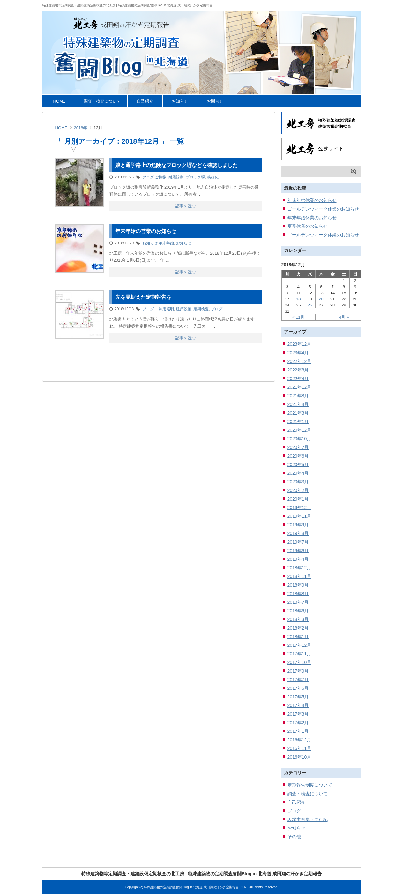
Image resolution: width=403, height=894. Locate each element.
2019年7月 (298, 541)
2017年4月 (298, 705)
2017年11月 (299, 653)
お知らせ (180, 101)
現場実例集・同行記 (307, 819)
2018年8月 (298, 593)
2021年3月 (298, 412)
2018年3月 (298, 619)
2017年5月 (298, 696)
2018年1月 (298, 636)
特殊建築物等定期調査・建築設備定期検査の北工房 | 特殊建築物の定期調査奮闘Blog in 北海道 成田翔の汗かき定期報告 (127, 5)
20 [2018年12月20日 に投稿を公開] (321, 299)
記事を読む (185, 206)
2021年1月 (298, 421)
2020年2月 (298, 490)
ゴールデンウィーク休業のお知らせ (323, 209)
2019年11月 (299, 516)
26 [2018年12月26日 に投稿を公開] (310, 305)
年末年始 (166, 243)
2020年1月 (298, 498)
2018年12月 (299, 567)
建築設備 (183, 309)
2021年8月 (298, 395)
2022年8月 (298, 369)
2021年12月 (299, 387)
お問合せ (215, 101)
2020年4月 (298, 473)
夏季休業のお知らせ (307, 226)
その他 (294, 836)
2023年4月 (298, 352)
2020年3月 (298, 481)
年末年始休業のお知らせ (312, 200)
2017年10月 (299, 662)
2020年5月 (298, 464)
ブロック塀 (195, 177)
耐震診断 (176, 177)
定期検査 (201, 309)
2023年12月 (299, 344)
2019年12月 (299, 507)
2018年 (80, 128)
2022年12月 (299, 361)
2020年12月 (299, 430)
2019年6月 (298, 550)
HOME (59, 101)
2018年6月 (298, 610)
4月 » (344, 317)
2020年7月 (298, 447)
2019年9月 (298, 524)
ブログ (148, 177)
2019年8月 (298, 533)
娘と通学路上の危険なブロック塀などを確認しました (176, 165)
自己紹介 (145, 101)
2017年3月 (298, 714)
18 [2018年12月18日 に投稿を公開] (298, 299)
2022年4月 (298, 378)
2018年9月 (298, 585)
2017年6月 (298, 688)
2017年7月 (298, 679)
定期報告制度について (309, 785)
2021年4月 (298, 404)
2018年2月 (298, 628)
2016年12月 (299, 739)
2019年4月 (298, 559)
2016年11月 (299, 748)
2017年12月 (299, 645)
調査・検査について (102, 101)
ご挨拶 (160, 177)
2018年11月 (299, 576)
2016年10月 (299, 757)
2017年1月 (298, 731)
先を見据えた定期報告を (143, 297)
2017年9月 (298, 671)
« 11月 (298, 317)
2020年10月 (299, 438)
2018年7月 (298, 602)
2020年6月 (298, 455)
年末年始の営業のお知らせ (145, 231)
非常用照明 (164, 309)
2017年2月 (298, 722)
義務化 (213, 177)
